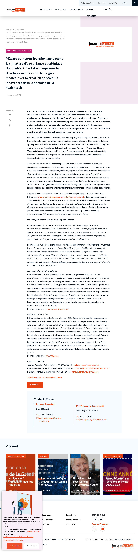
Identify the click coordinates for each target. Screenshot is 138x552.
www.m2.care (52, 355)
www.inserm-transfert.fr (57, 308)
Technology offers (87, 3)
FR (124, 3)
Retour (35, 385)
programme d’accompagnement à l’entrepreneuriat (61, 197)
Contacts (101, 3)
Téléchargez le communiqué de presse (44, 377)
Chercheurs (45, 9)
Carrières (108, 9)
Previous (2, 474)
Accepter (15, 546)
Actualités (113, 3)
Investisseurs (76, 9)
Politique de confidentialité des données (18, 537)
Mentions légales (107, 539)
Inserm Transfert (73, 519)
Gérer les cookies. (33, 531)
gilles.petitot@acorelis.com (86, 364)
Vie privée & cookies (92, 539)
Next (135, 474)
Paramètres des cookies (13, 540)
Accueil (9, 30)
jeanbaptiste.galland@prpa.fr (92, 419)
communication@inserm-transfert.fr (91, 368)
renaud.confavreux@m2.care (85, 371)
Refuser (31, 546)
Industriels (60, 9)
